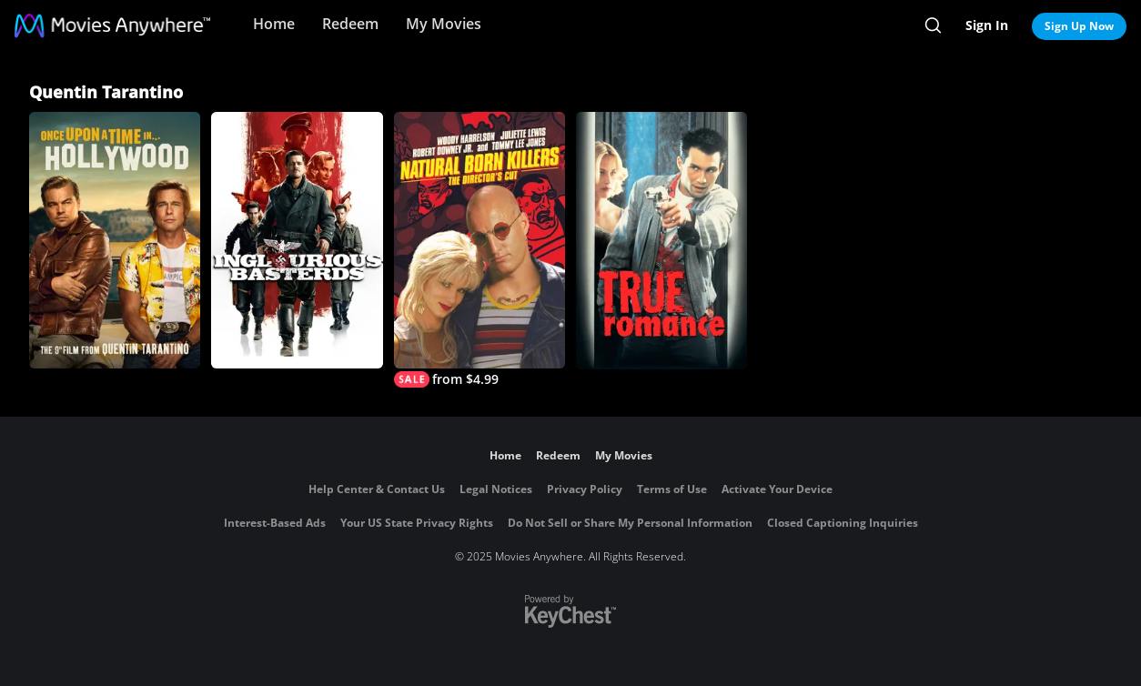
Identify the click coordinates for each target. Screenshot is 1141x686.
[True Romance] (661, 240)
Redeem (350, 24)
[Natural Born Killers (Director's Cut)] (479, 250)
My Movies (443, 24)
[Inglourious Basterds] (296, 240)
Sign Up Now (1079, 26)
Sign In (986, 25)
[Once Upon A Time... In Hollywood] (114, 240)
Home (274, 24)
